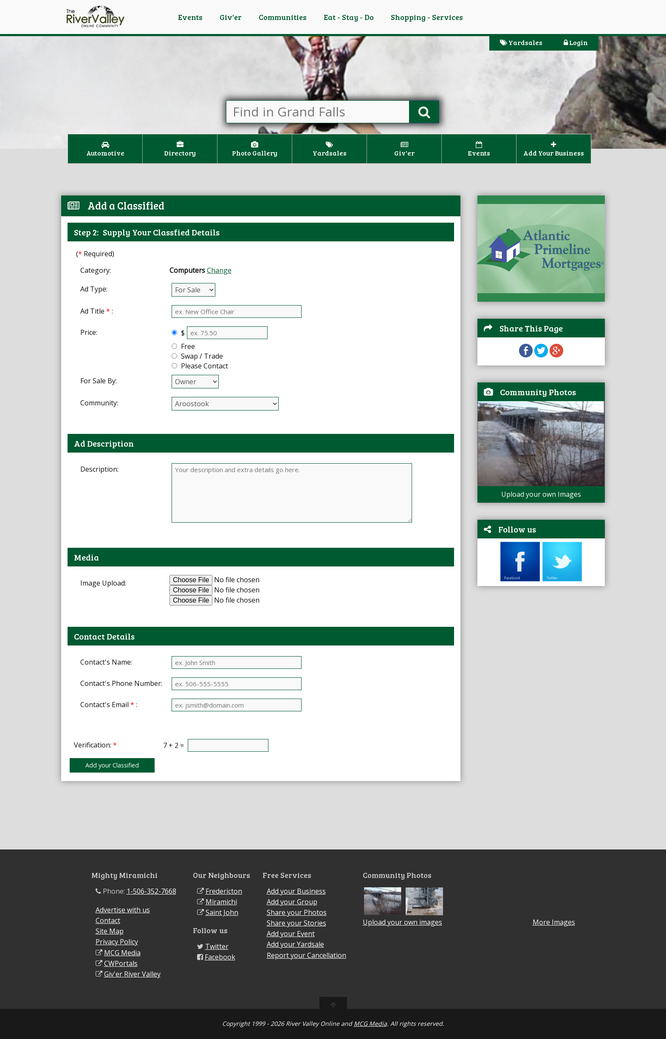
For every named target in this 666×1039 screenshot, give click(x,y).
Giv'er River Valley (132, 974)
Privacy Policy (117, 941)
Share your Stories (296, 923)
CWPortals (121, 963)
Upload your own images (402, 922)
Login (576, 42)
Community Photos (538, 392)
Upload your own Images (541, 494)
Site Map (110, 931)
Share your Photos (297, 912)
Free (187, 346)
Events (190, 17)
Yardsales (521, 42)
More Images (554, 922)
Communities (283, 17)
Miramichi (221, 901)
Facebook (220, 957)
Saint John (222, 912)
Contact (108, 920)
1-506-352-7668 (151, 891)
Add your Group (292, 901)
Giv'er (231, 17)
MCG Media (122, 952)
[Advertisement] (541, 722)
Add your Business (296, 891)
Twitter (217, 946)
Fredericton (224, 891)
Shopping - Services (427, 17)
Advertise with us (123, 909)
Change (219, 270)
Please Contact (203, 366)
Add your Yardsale (295, 944)
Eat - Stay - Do (349, 17)
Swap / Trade (201, 356)
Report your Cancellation (306, 955)
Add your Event (291, 933)
